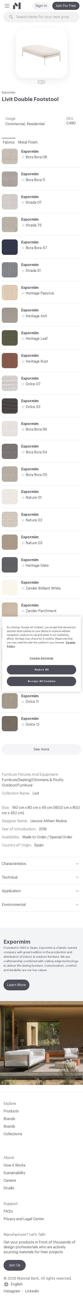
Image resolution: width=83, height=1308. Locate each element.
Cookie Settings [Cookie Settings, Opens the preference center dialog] (41, 658)
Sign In (41, 6)
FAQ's (8, 1211)
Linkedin (32, 1291)
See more (41, 749)
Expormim (8, 92)
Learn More (16, 985)
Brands (9, 1119)
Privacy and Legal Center (24, 1219)
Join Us (14, 1265)
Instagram (12, 1291)
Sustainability (14, 1173)
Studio (9, 1188)
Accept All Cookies (41, 681)
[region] (41, 653)
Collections (13, 1134)
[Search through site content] (44, 17)
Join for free (66, 6)
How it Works (14, 1165)
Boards (9, 1126)
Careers (10, 1180)
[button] (7, 5)
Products (11, 1111)
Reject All (42, 669)
